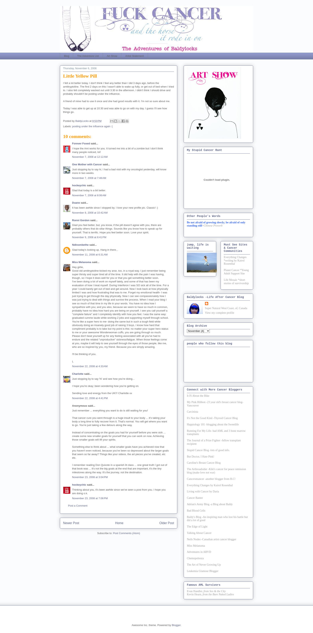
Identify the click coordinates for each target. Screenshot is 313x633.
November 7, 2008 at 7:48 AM (89, 177)
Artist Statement (134, 55)
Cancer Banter (195, 497)
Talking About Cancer (199, 532)
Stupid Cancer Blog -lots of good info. (208, 450)
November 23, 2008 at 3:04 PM (90, 477)
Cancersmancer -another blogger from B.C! (211, 478)
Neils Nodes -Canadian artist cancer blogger (211, 539)
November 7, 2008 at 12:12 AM (90, 156)
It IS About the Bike (198, 395)
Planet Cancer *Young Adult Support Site (236, 272)
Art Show (112, 55)
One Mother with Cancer (87, 164)
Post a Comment (77, 505)
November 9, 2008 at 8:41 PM (89, 237)
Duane (76, 202)
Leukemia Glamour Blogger (202, 571)
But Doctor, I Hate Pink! (200, 456)
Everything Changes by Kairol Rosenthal (210, 485)
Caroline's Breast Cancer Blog (204, 462)
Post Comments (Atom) (126, 533)
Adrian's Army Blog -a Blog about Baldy (210, 504)
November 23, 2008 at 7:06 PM (90, 498)
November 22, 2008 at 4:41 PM (90, 398)
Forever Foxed (81, 143)
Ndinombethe (80, 244)
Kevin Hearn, (194, 594)
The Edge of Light (197, 526)
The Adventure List (88, 55)
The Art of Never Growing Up (204, 564)
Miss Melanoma (81, 262)
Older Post (166, 523)
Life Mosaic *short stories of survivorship (236, 281)
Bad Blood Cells (196, 510)
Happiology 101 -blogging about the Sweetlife (213, 424)
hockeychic (79, 185)
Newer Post (71, 523)
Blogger (176, 625)
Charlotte (77, 373)
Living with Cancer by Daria (203, 491)
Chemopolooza (195, 558)
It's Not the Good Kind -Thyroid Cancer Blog (212, 418)
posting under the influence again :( (92, 126)
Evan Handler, (195, 591)
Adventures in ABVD (199, 551)
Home (119, 523)
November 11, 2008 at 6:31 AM (90, 254)
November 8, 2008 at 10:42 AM (90, 212)
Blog (66, 55)
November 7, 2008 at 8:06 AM (89, 195)
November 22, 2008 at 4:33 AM (90, 366)
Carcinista (192, 411)
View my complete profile (219, 312)
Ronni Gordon (80, 220)
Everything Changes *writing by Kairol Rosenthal (235, 260)
